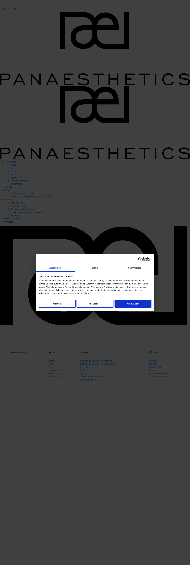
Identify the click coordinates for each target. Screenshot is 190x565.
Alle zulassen (133, 304)
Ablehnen (57, 304)
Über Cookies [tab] (134, 268)
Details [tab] (95, 268)
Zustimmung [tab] (55, 268)
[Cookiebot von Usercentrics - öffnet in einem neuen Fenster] (139, 259)
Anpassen (95, 304)
